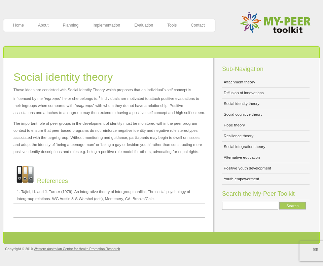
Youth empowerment (241, 179)
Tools (172, 25)
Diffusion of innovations (244, 93)
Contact (198, 25)
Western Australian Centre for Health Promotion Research (77, 249)
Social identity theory (63, 77)
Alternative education (242, 157)
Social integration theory (244, 147)
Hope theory (234, 125)
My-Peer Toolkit (277, 23)
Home (18, 25)
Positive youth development (247, 168)
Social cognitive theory (243, 114)
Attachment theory (239, 82)
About (43, 25)
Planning (70, 25)
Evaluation (143, 25)
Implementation (106, 25)
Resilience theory (238, 136)
